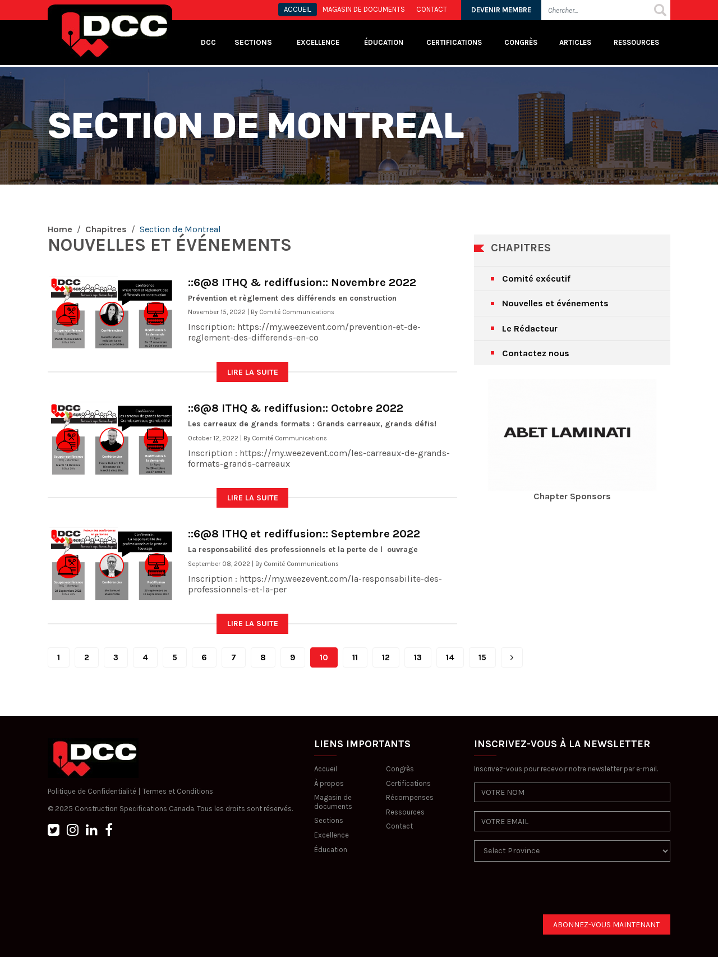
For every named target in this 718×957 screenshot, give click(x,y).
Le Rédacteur (530, 328)
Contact (399, 826)
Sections (328, 820)
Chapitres (106, 229)
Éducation (330, 849)
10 (324, 657)
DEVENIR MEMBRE (501, 10)
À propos (329, 783)
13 (418, 657)
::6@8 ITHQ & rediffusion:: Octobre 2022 (295, 408)
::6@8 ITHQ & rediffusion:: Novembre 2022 (302, 282)
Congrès (520, 42)
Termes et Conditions (177, 791)
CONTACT (431, 9)
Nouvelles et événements (555, 303)
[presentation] (559, 892)
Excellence (319, 42)
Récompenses (410, 797)
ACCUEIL (297, 9)
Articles (575, 42)
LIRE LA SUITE (252, 372)
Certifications (454, 42)
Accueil (325, 769)
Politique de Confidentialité (92, 791)
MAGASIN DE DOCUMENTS (364, 9)
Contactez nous (535, 353)
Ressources (636, 42)
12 (386, 657)
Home (60, 229)
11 (355, 657)
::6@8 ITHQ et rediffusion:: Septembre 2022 (304, 533)
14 (450, 657)
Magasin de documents (333, 802)
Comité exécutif (536, 278)
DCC (208, 42)
